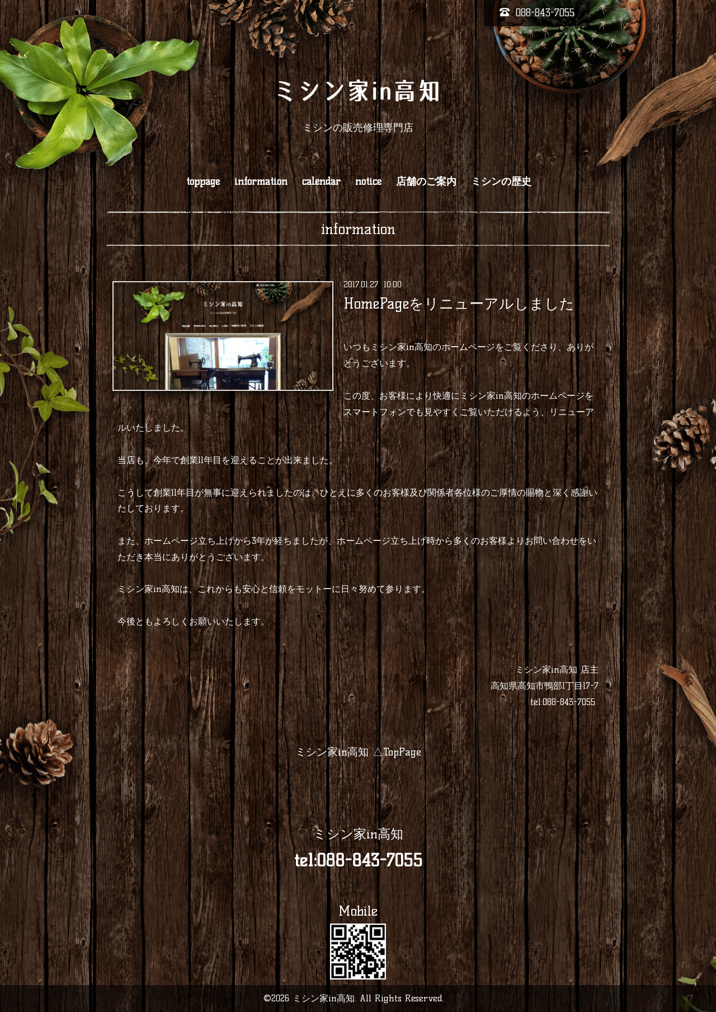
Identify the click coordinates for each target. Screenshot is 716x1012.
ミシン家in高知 (358, 834)
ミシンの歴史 (501, 181)
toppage (203, 181)
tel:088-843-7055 (562, 702)
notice (368, 181)
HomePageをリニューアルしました (458, 303)
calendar (321, 181)
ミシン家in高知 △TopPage (358, 751)
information (261, 181)
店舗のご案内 (426, 181)
